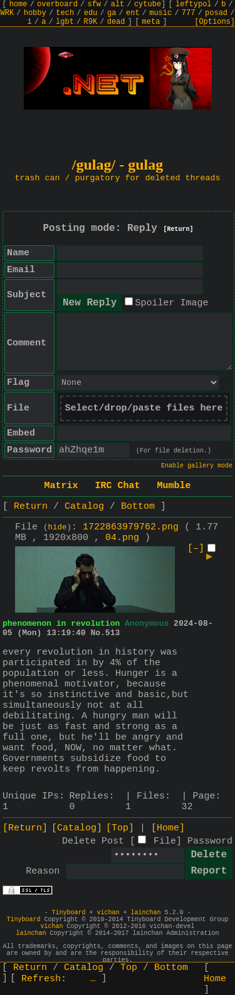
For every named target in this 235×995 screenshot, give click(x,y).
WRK (7, 13)
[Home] (168, 828)
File (165, 841)
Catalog (84, 506)
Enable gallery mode (196, 465)
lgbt (65, 22)
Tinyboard (68, 912)
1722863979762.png (131, 527)
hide (57, 527)
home (18, 4)
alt (118, 4)
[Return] (179, 229)
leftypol (193, 4)
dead (116, 22)
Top (128, 967)
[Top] (120, 828)
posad (216, 13)
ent (133, 13)
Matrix (61, 486)
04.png (122, 538)
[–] (195, 548)
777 (189, 13)
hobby (35, 13)
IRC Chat (117, 486)
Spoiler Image (171, 303)
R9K (90, 22)
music (160, 13)
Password (209, 841)
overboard (57, 4)
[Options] (214, 22)
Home (215, 979)
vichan (108, 912)
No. (97, 633)
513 (112, 633)
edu (91, 13)
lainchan (146, 912)
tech (65, 13)
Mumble (174, 486)
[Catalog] (76, 828)
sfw (94, 4)
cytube (147, 4)
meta (151, 22)
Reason (43, 871)
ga (111, 13)
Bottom (138, 506)
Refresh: (58, 979)
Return (31, 506)
